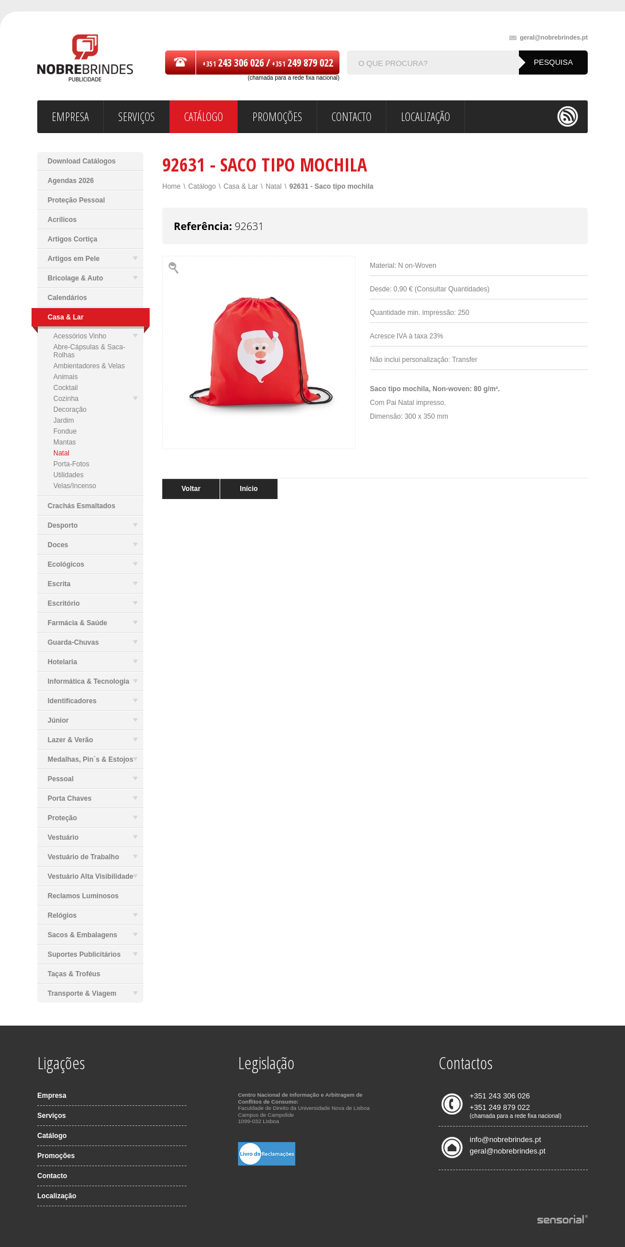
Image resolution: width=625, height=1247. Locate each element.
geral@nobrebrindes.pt (548, 37)
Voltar (190, 489)
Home (171, 186)
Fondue (65, 431)
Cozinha (95, 399)
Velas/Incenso (74, 486)
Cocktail (65, 388)
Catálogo (202, 186)
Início (248, 489)
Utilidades (68, 475)
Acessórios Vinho (95, 336)
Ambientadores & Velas (89, 366)
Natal (61, 453)
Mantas (64, 442)
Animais (65, 377)
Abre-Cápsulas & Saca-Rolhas (89, 351)
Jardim (63, 420)
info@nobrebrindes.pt (505, 1139)
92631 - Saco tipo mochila (331, 186)
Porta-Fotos (71, 464)
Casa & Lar (241, 186)
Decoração (70, 410)
